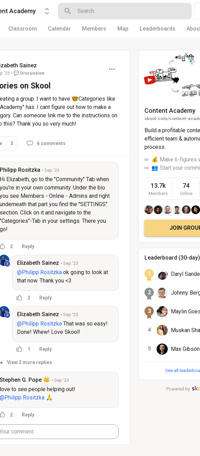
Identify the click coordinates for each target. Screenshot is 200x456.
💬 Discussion (29, 73)
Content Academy (169, 110)
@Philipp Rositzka (39, 272)
